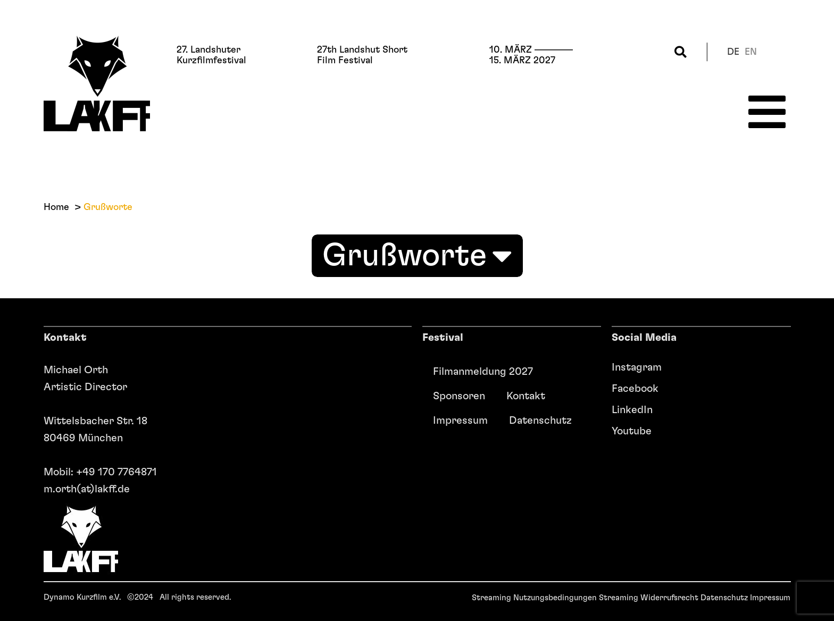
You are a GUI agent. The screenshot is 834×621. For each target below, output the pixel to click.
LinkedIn (632, 410)
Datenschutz (540, 420)
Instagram (637, 367)
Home (56, 207)
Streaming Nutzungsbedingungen (534, 598)
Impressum (460, 420)
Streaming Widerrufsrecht (648, 598)
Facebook (635, 388)
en (751, 52)
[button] (681, 52)
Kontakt (525, 396)
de (733, 52)
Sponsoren (459, 396)
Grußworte (417, 255)
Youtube (632, 431)
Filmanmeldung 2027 (483, 371)
